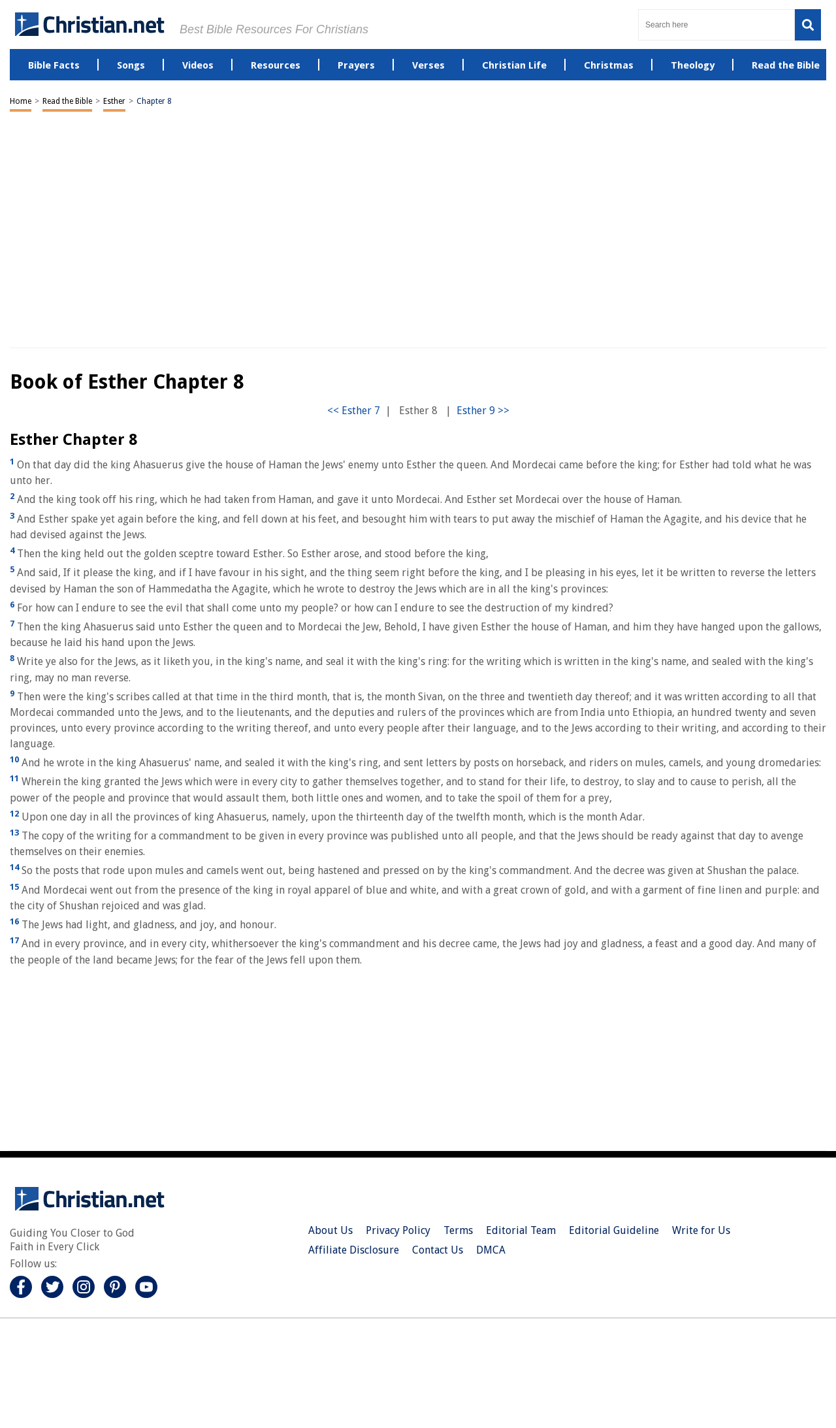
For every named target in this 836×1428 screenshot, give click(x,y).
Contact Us (437, 1250)
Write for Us (701, 1230)
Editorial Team (521, 1230)
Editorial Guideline (614, 1230)
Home (20, 101)
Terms (458, 1230)
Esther (114, 101)
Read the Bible (67, 101)
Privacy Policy (398, 1230)
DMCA (491, 1250)
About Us (330, 1230)
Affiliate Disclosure (353, 1250)
